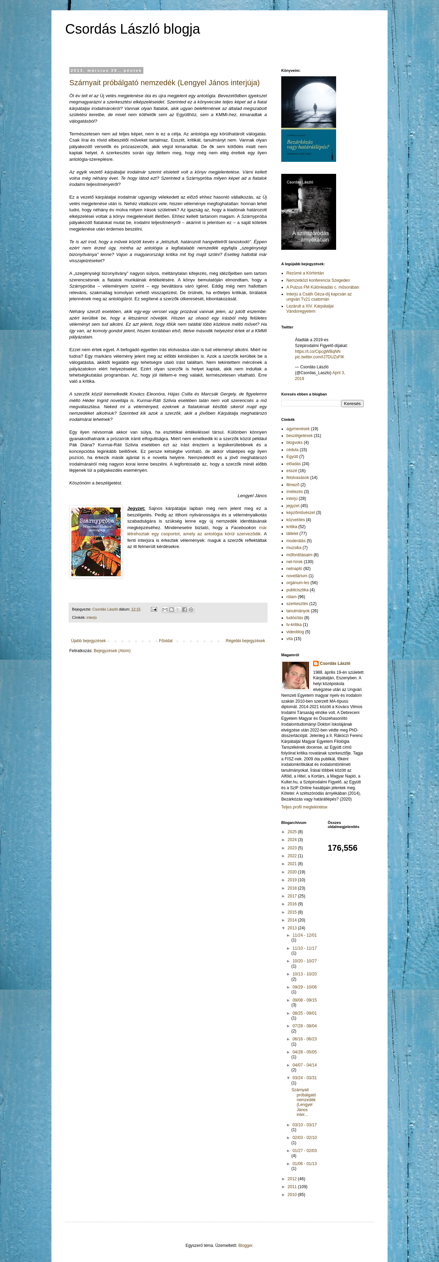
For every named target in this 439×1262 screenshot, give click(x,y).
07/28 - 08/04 (305, 1026)
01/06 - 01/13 (305, 1163)
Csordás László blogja (132, 28)
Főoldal (166, 640)
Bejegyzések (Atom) (112, 650)
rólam (291, 596)
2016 (293, 904)
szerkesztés (297, 603)
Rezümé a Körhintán (305, 273)
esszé (291, 470)
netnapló (294, 568)
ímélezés (294, 491)
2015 (293, 912)
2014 (293, 920)
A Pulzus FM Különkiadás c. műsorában (322, 287)
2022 (293, 855)
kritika (291, 526)
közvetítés (295, 519)
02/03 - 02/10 (305, 1137)
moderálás (296, 540)
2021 (293, 863)
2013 (293, 928)
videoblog (295, 631)
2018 (293, 888)
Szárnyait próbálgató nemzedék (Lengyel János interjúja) (164, 82)
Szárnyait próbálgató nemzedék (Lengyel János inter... (304, 1102)
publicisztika (297, 590)
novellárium (296, 575)
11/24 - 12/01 (305, 935)
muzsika (293, 547)
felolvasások (297, 477)
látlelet (292, 533)
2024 (293, 839)
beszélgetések (299, 435)
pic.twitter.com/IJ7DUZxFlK (319, 357)
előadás (293, 463)
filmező (292, 484)
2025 (293, 831)
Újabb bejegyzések (88, 640)
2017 (293, 896)
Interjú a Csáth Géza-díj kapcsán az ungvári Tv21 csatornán (319, 296)
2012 (293, 1178)
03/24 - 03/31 (305, 1077)
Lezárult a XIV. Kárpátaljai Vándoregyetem (310, 308)
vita (289, 638)
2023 (293, 848)
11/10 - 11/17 (305, 948)
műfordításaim (299, 554)
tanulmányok (298, 610)
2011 (293, 1186)
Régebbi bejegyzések (245, 640)
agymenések (298, 428)
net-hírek (294, 561)
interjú (92, 617)
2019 (293, 880)
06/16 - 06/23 (305, 1039)
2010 (293, 1194)
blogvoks (294, 442)
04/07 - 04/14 (305, 1065)
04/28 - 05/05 (305, 1052)
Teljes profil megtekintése (304, 807)
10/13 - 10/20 (305, 974)
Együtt (292, 456)
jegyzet (292, 505)
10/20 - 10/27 (305, 961)
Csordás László (335, 663)
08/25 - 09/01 (305, 1013)
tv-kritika (294, 624)
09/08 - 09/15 (305, 1000)
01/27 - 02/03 (305, 1150)
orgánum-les (297, 582)
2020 (293, 872)
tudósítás (294, 617)
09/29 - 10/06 (305, 987)
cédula (292, 449)
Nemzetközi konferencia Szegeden (318, 280)
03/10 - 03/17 (305, 1125)
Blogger (245, 1245)
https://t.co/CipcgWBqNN (318, 351)
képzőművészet (300, 512)
